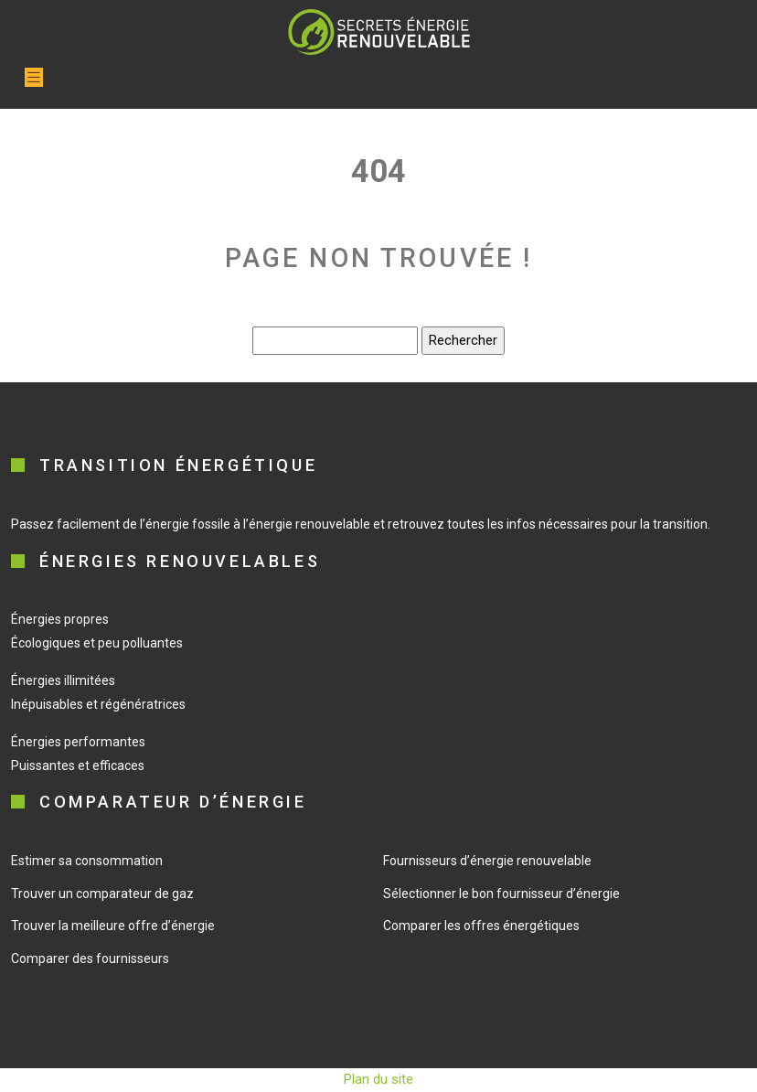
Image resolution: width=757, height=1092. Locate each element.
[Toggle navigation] (34, 77)
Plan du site (378, 1079)
